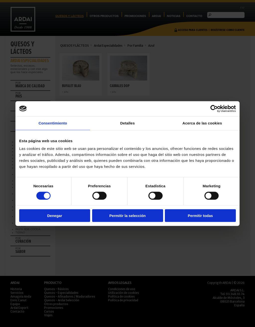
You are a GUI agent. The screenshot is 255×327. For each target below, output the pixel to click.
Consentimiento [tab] (53, 123)
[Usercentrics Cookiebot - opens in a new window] (214, 108)
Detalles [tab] (127, 123)
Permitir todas (200, 216)
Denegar (54, 216)
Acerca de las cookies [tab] (202, 123)
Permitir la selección (127, 216)
